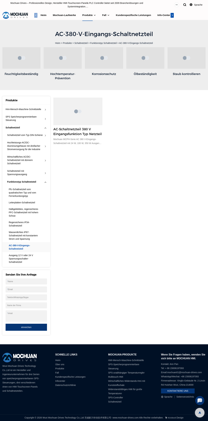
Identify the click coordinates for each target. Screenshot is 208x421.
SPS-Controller (115, 397)
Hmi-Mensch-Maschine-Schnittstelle (23, 109)
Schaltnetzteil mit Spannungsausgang (17, 173)
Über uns (59, 364)
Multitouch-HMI (115, 377)
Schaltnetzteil (81, 43)
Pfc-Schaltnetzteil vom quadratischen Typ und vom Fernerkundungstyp (22, 192)
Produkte (87, 15)
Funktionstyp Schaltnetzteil (103, 43)
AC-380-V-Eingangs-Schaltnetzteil (136, 43)
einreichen (26, 327)
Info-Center (163, 15)
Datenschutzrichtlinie (65, 385)
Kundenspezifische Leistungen (133, 15)
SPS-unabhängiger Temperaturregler (126, 372)
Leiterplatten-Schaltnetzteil (22, 202)
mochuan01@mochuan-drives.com (184, 372)
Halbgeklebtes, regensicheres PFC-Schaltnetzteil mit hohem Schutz (23, 212)
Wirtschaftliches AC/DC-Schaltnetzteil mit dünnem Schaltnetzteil (20, 160)
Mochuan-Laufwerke (64, 15)
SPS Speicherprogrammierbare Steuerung (21, 118)
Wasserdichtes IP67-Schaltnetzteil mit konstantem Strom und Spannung (23, 235)
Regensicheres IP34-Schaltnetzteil (19, 224)
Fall (104, 15)
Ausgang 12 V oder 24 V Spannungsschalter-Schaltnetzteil (21, 258)
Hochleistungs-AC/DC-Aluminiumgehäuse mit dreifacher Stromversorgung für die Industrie (23, 146)
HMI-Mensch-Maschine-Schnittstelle (126, 360)
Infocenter (60, 381)
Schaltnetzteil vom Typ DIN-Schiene (25, 135)
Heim (44, 15)
